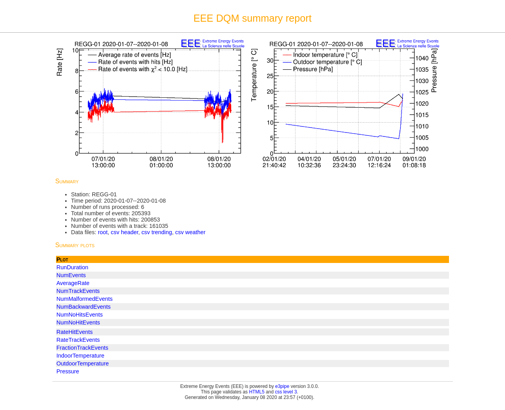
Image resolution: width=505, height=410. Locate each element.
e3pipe (282, 386)
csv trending (156, 232)
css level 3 (286, 392)
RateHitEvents (74, 332)
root (103, 232)
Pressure (67, 371)
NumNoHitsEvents (79, 314)
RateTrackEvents (78, 340)
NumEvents (71, 275)
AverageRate (73, 283)
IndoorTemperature (80, 355)
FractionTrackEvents (82, 348)
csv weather (190, 232)
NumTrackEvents (78, 291)
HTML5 (256, 392)
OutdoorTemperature (82, 363)
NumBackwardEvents (83, 307)
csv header (124, 232)
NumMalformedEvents (84, 299)
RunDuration (72, 267)
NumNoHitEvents (78, 322)
